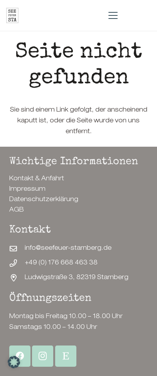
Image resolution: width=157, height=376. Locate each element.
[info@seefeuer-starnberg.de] (17, 248)
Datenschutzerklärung (43, 200)
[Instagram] (42, 356)
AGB (16, 210)
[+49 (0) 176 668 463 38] (17, 263)
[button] (113, 15)
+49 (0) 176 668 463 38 (61, 263)
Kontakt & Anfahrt (36, 179)
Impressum (27, 189)
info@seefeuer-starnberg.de (68, 249)
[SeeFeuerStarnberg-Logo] (12, 15)
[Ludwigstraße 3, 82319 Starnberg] (17, 277)
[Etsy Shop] (65, 356)
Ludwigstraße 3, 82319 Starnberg (76, 278)
